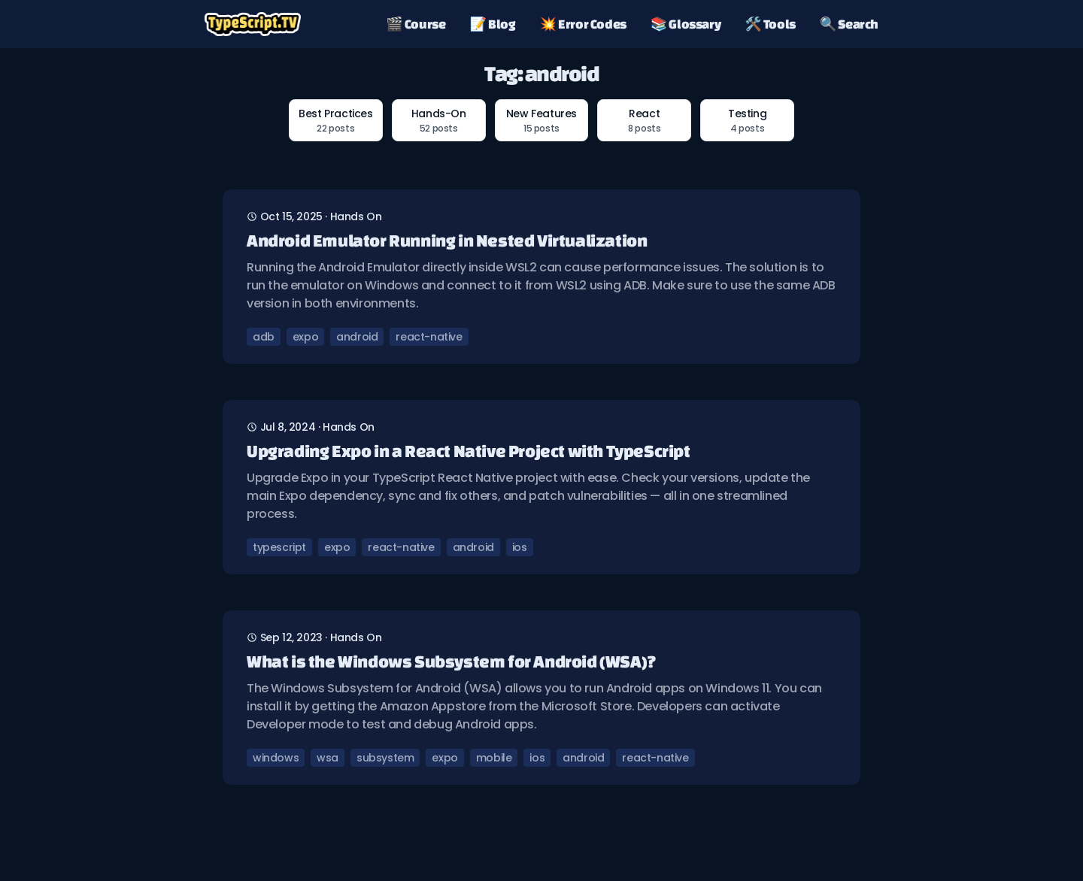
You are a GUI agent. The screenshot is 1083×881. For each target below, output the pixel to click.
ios (519, 547)
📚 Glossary (685, 24)
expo (305, 336)
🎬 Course (415, 24)
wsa (327, 757)
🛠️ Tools (770, 24)
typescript (279, 547)
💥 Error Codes (583, 24)
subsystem (385, 757)
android (357, 336)
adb (264, 336)
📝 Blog (493, 24)
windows (276, 757)
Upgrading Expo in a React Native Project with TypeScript (468, 450)
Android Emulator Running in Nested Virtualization (447, 240)
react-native (429, 336)
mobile (494, 757)
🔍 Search (849, 24)
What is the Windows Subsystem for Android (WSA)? (452, 661)
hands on (356, 216)
